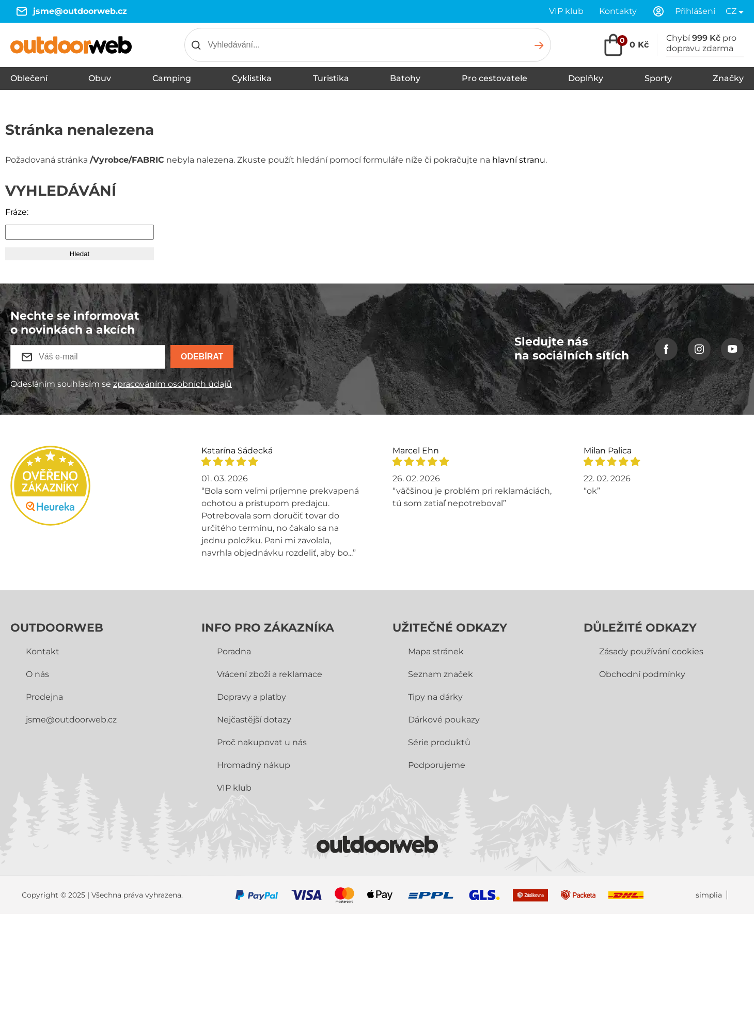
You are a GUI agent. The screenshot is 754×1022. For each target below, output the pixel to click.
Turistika (331, 78)
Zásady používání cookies (651, 651)
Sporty (658, 78)
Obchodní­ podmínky (642, 674)
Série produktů (439, 742)
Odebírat (202, 356)
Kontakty (618, 11)
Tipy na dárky (435, 697)
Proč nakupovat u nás (262, 742)
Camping (171, 78)
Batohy (405, 78)
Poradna (234, 651)
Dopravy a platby (251, 697)
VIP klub (566, 11)
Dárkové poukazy (444, 720)
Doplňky (585, 78)
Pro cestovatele (494, 78)
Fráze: (16, 212)
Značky (728, 78)
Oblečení (29, 78)
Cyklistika (252, 78)
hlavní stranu (518, 160)
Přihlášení (695, 11)
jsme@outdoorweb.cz (80, 11)
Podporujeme (436, 765)
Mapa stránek (436, 651)
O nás (37, 674)
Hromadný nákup (253, 765)
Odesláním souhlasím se (121, 384)
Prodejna (44, 697)
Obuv (99, 78)
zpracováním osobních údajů (172, 384)
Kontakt (42, 651)
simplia (709, 895)
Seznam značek (440, 674)
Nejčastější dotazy (254, 720)
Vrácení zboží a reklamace (269, 674)
